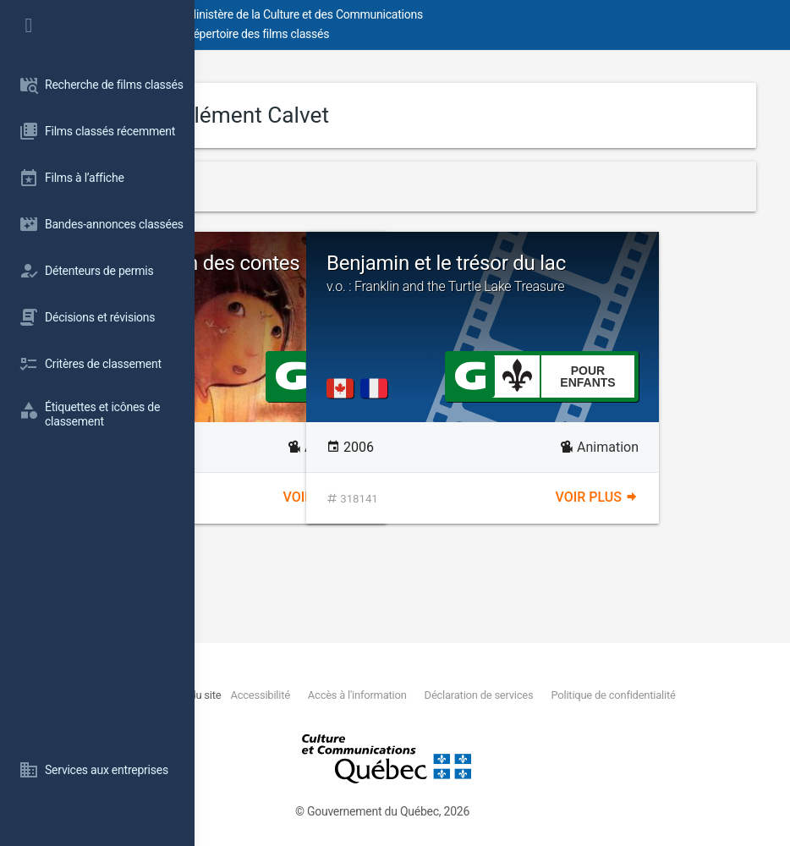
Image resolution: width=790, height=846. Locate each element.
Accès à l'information (645, 695)
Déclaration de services (343, 714)
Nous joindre (310, 695)
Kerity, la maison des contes (339, 274)
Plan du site (406, 695)
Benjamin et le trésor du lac (628, 292)
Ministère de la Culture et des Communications (499, 14)
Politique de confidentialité (632, 714)
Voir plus (422, 497)
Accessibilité (510, 695)
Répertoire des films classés (452, 34)
